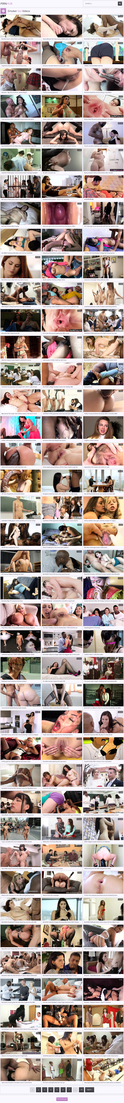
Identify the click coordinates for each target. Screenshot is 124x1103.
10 (81, 1090)
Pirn (6, 3)
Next (89, 1090)
